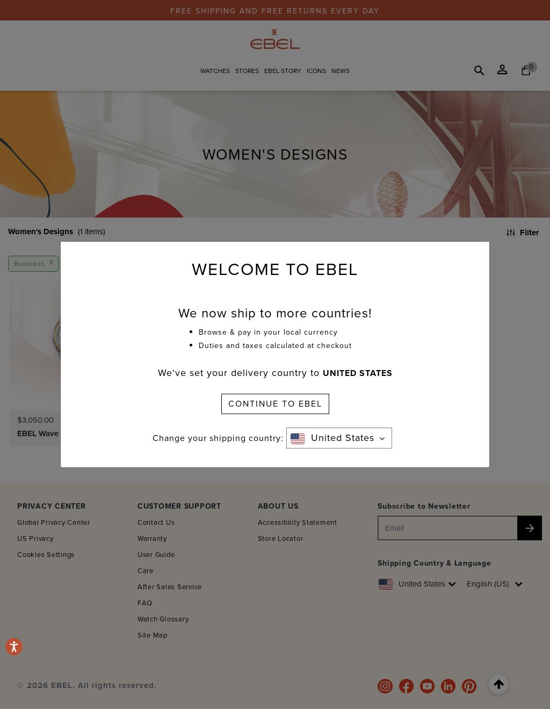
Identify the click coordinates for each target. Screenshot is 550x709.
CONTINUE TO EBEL (275, 403)
